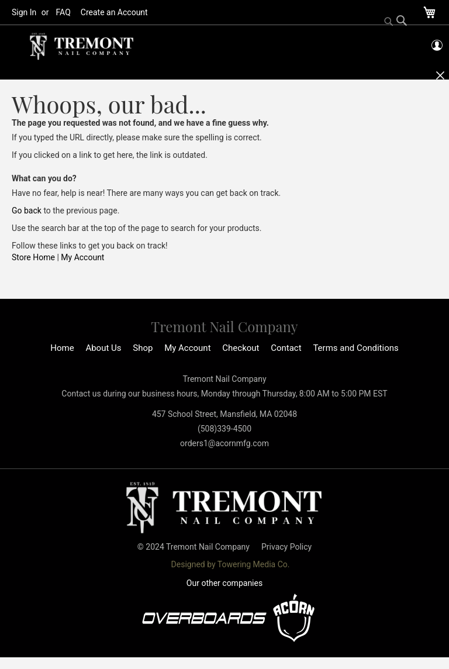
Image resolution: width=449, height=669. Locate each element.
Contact (286, 348)
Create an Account (114, 12)
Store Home (33, 257)
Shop (143, 348)
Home (62, 348)
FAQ (63, 12)
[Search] (395, 21)
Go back (27, 210)
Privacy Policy (286, 546)
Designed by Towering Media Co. (230, 564)
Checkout (240, 348)
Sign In (24, 12)
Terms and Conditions (355, 348)
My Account (82, 257)
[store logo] (81, 46)
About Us (103, 348)
